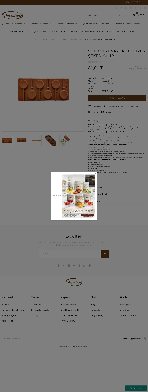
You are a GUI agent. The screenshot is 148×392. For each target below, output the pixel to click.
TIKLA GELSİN (57, 196)
